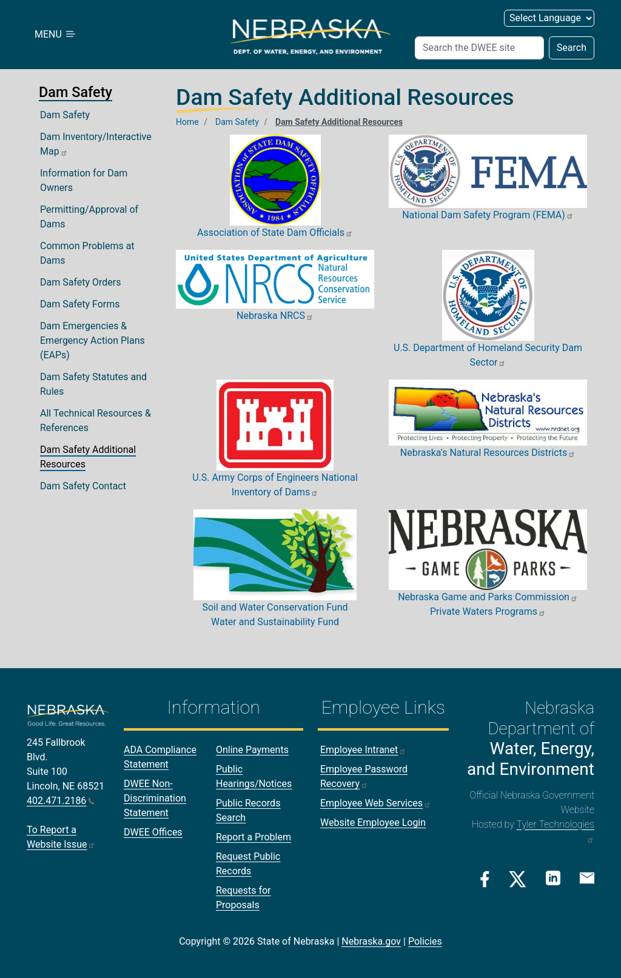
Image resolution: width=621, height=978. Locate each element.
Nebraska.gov (371, 941)
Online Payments (252, 749)
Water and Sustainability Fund (275, 622)
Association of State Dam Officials (275, 232)
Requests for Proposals (243, 898)
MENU (56, 34)
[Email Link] (587, 878)
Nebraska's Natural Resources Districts (488, 452)
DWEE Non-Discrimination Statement (155, 798)
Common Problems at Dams (87, 253)
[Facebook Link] (484, 879)
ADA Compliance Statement (160, 757)
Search (571, 47)
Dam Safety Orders (80, 282)
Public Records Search (248, 810)
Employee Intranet (363, 749)
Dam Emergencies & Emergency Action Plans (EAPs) (92, 340)
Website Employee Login (373, 822)
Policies (425, 941)
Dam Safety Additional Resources (88, 457)
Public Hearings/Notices (254, 776)
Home (187, 122)
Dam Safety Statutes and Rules (93, 384)
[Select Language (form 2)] (549, 18)
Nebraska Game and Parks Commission (488, 597)
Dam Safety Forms (80, 304)
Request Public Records (248, 864)
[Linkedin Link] (553, 878)
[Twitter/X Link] (517, 879)
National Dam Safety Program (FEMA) (488, 215)
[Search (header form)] (479, 47)
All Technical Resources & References (95, 420)
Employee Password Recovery (364, 776)
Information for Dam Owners (83, 180)
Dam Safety (65, 115)
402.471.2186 (61, 800)
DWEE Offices (153, 832)
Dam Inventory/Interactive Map (96, 144)
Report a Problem (253, 837)
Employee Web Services (375, 803)
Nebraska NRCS (275, 315)
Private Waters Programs (488, 611)
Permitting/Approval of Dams (89, 217)
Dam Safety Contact (83, 486)
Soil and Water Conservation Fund (274, 607)
